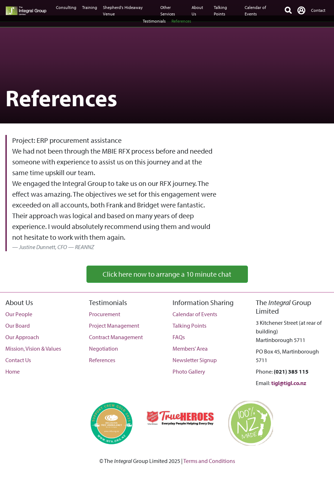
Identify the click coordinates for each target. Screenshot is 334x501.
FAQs (179, 337)
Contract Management (116, 337)
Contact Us (18, 360)
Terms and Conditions (209, 460)
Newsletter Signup (195, 360)
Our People (18, 314)
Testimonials (154, 21)
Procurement (104, 314)
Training (89, 7)
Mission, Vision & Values (33, 348)
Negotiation (103, 348)
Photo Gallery (189, 371)
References (181, 21)
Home (12, 371)
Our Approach (22, 337)
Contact (318, 10)
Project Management (114, 325)
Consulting (66, 7)
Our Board (17, 325)
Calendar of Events (255, 11)
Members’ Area (190, 348)
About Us (197, 11)
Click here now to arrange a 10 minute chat (167, 274)
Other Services (167, 11)
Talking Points (220, 11)
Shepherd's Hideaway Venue (123, 11)
